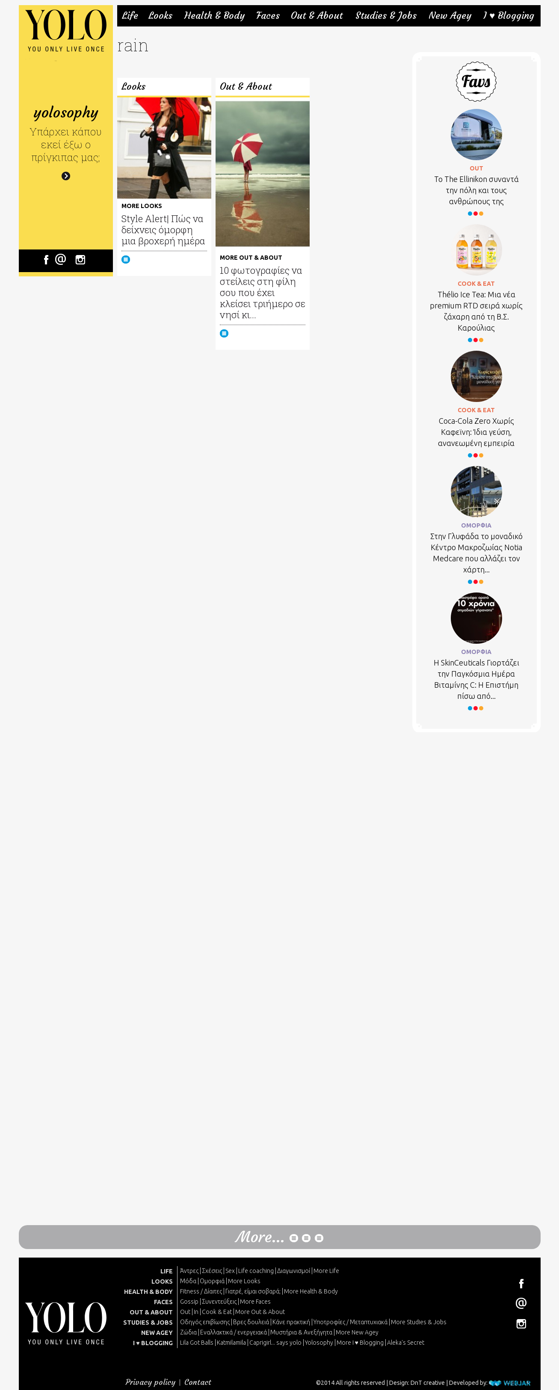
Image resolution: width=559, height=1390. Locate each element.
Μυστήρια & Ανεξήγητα (301, 1332)
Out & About (317, 16)
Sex (230, 1270)
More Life (326, 1270)
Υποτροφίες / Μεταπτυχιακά (350, 1322)
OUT (476, 168)
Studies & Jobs (386, 16)
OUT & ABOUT (151, 1312)
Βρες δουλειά (251, 1322)
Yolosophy (319, 1342)
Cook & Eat (217, 1311)
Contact (197, 1382)
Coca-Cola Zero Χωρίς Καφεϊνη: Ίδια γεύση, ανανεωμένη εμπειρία (476, 431)
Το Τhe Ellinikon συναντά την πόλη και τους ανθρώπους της (476, 190)
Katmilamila (231, 1342)
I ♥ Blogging (508, 16)
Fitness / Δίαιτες (201, 1291)
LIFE (166, 1271)
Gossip (189, 1301)
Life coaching (256, 1270)
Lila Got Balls (196, 1342)
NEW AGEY (157, 1332)
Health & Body (214, 16)
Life (130, 16)
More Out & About (260, 1311)
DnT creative (428, 1382)
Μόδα (188, 1281)
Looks (160, 16)
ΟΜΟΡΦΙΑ (476, 525)
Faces (268, 16)
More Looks (244, 1281)
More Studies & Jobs (419, 1322)
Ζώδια (188, 1332)
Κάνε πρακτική (291, 1322)
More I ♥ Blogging (360, 1342)
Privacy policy (150, 1382)
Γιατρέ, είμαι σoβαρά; (253, 1291)
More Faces (255, 1301)
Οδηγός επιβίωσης (205, 1322)
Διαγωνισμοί (293, 1270)
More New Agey (357, 1332)
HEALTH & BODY (148, 1291)
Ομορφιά (212, 1281)
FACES (163, 1302)
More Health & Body (311, 1291)
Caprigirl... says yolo (275, 1342)
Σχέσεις (212, 1270)
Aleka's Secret (405, 1342)
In (196, 1311)
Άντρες (189, 1270)
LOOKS (162, 1281)
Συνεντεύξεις (219, 1301)
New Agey (450, 16)
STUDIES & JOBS (148, 1322)
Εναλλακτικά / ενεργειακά (233, 1332)
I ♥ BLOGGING (152, 1343)
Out (185, 1311)
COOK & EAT (476, 283)
